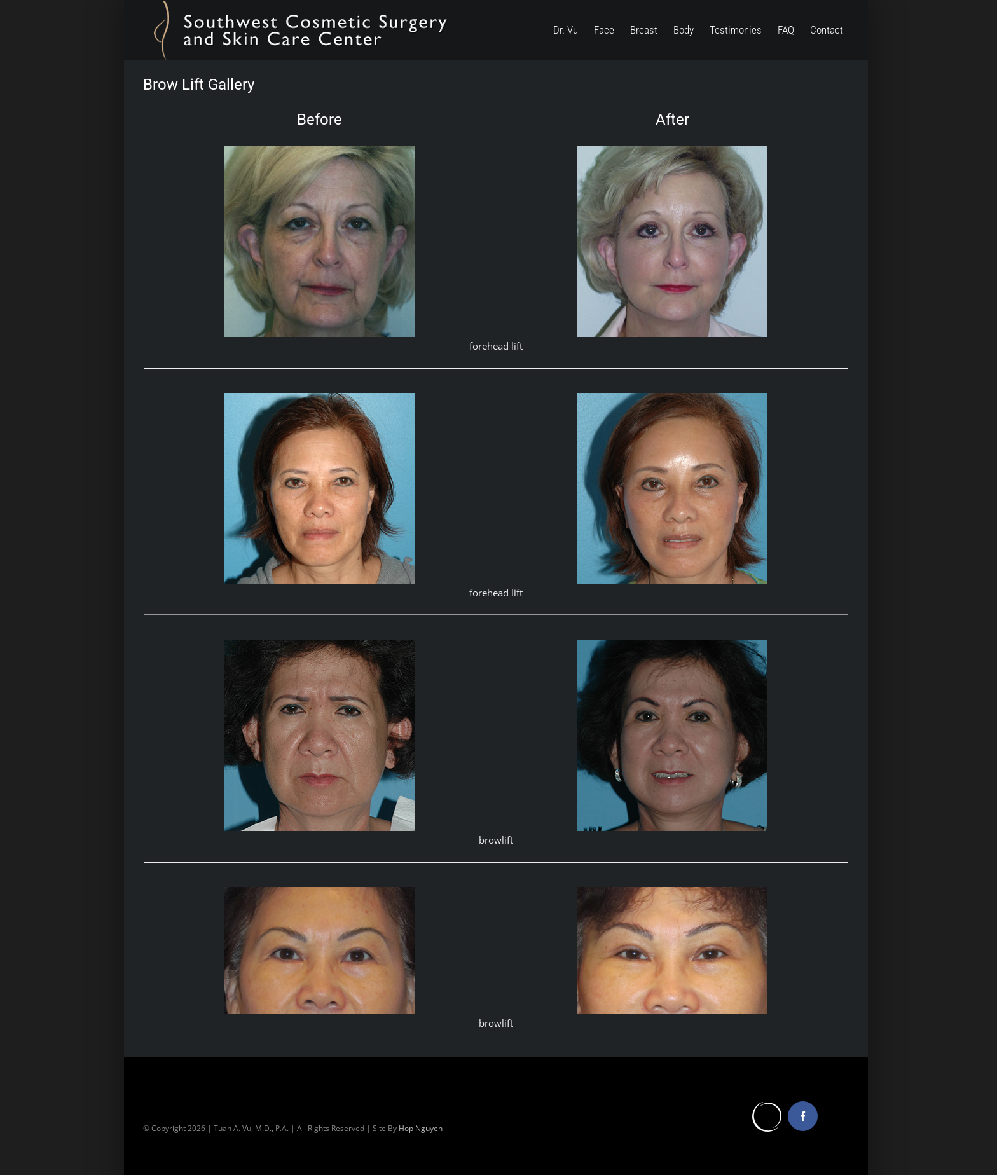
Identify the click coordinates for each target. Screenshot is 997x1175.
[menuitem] (573, 30)
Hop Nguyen (421, 1128)
